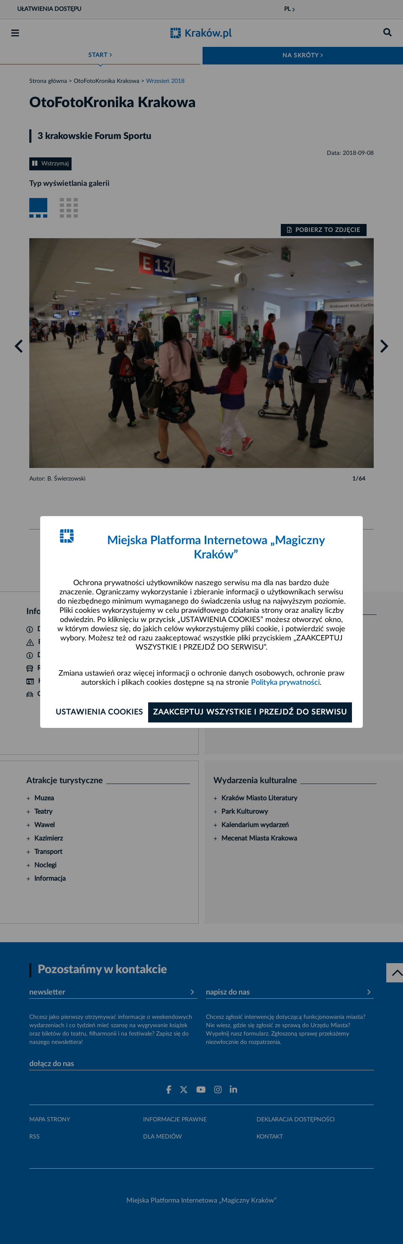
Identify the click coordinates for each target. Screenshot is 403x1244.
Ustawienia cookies (99, 712)
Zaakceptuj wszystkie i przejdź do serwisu (250, 712)
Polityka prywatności (285, 682)
